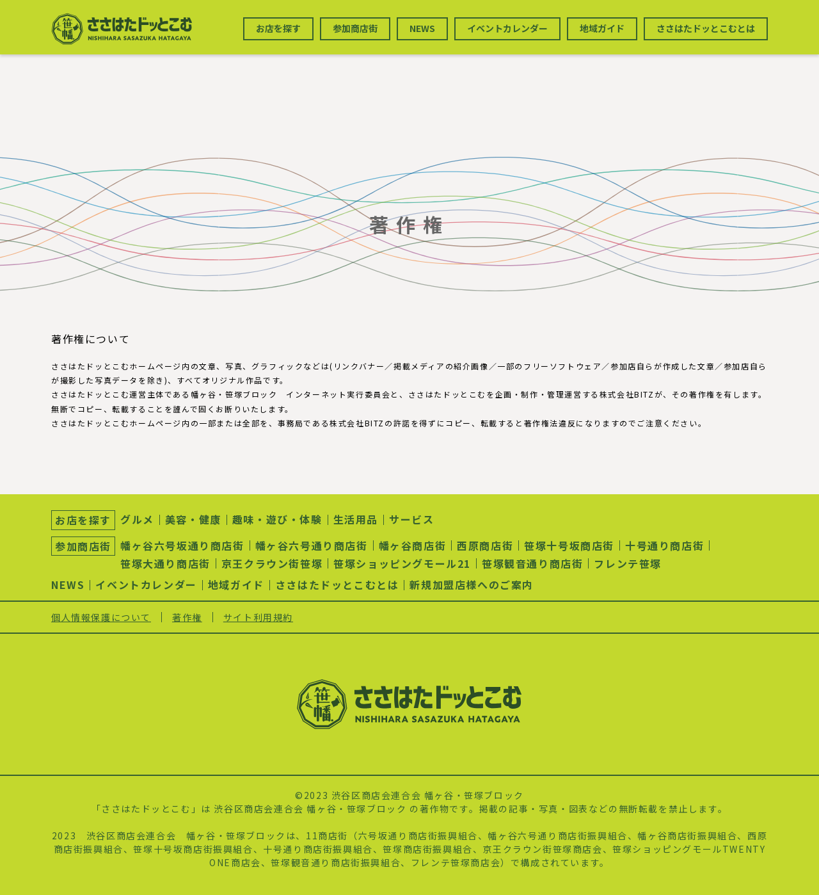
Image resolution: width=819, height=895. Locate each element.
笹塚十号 (153, 849)
